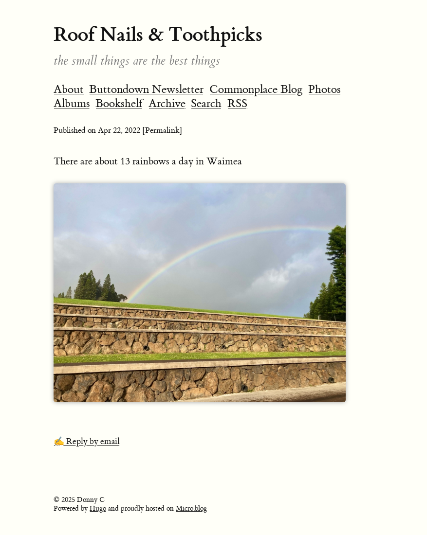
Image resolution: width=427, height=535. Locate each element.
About (69, 89)
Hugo (98, 508)
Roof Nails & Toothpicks (158, 34)
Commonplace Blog (256, 89)
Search (206, 103)
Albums (72, 103)
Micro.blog (191, 508)
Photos (324, 89)
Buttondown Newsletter (146, 89)
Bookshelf (119, 103)
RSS (237, 103)
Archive (167, 103)
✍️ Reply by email (87, 441)
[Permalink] (162, 130)
